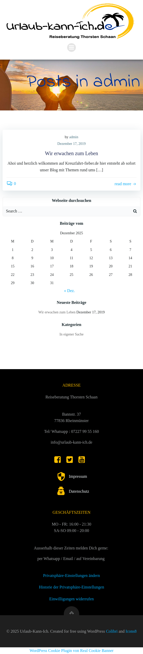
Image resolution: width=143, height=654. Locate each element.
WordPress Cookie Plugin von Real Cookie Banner (72, 650)
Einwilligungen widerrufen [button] (71, 599)
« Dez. (69, 290)
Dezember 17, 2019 (71, 144)
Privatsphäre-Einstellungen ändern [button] (71, 575)
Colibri (112, 631)
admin (73, 137)
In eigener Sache (71, 334)
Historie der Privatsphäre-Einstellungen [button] (71, 587)
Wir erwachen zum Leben (56, 312)
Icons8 (131, 631)
